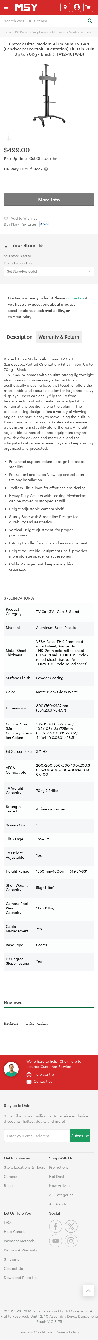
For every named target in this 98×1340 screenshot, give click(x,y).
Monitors (58, 32)
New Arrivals (60, 1185)
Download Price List (21, 1277)
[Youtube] (57, 1246)
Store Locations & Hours (24, 1167)
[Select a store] (65, 7)
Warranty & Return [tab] (58, 337)
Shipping (12, 1259)
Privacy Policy (67, 1332)
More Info (49, 199)
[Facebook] (57, 1231)
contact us (75, 298)
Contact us (43, 1081)
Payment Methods (19, 1241)
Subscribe (80, 1135)
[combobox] (49, 20)
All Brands (58, 1204)
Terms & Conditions (36, 1332)
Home (6, 32)
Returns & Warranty (20, 1250)
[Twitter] (72, 1231)
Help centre (44, 1074)
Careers (10, 1176)
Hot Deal (56, 1176)
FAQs (8, 1222)
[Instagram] (72, 1246)
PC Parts (21, 32)
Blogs (9, 1185)
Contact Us (13, 1268)
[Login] (76, 7)
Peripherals (39, 32)
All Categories (61, 1195)
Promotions (58, 1167)
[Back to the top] (88, 1290)
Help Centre (14, 1231)
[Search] (90, 21)
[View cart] (88, 7)
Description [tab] (19, 337)
